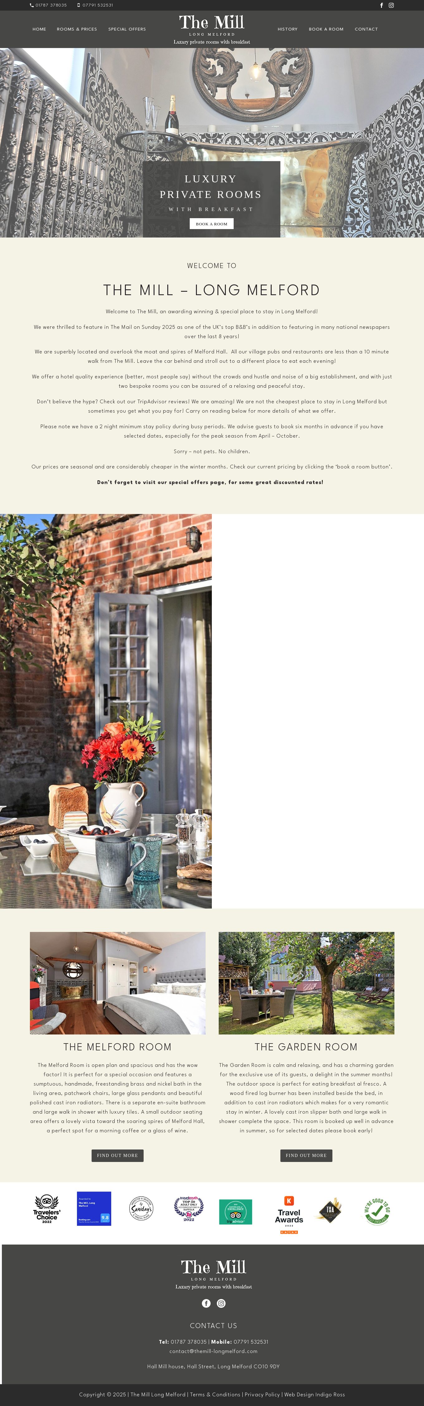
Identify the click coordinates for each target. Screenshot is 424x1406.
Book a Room (326, 29)
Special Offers (127, 29)
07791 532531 (251, 1342)
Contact (366, 29)
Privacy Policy (262, 1395)
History (288, 29)
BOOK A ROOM (211, 224)
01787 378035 (51, 5)
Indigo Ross (330, 1395)
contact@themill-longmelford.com (213, 1351)
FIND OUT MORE (117, 1155)
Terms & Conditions (215, 1395)
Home (39, 29)
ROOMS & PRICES (77, 29)
